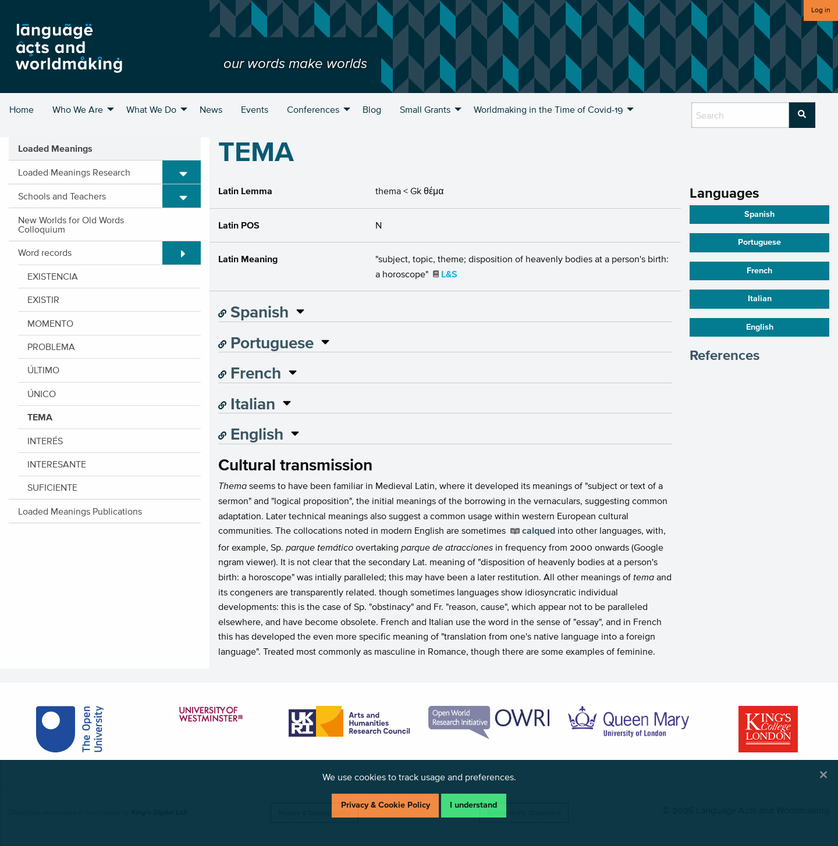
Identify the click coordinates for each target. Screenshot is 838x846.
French (249, 372)
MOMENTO (50, 323)
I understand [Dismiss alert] (473, 805)
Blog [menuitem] (372, 109)
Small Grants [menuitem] (425, 109)
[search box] (740, 115)
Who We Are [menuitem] (77, 109)
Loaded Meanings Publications (80, 511)
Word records (45, 252)
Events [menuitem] (254, 109)
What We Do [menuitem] (151, 109)
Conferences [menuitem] (313, 109)
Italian (246, 403)
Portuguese (266, 342)
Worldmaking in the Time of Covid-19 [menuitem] (548, 109)
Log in (820, 9)
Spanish (253, 311)
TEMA (39, 417)
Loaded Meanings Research (74, 172)
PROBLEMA (51, 346)
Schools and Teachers (62, 196)
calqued (538, 530)
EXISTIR (43, 299)
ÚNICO (41, 393)
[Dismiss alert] (823, 774)
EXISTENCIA (52, 276)
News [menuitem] (211, 109)
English (250, 433)
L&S (449, 274)
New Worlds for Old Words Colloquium (71, 224)
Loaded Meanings (55, 148)
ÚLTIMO (43, 370)
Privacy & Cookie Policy (385, 805)
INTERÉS (45, 441)
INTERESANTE (56, 464)
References (724, 355)
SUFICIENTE (52, 487)
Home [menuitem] (21, 109)
